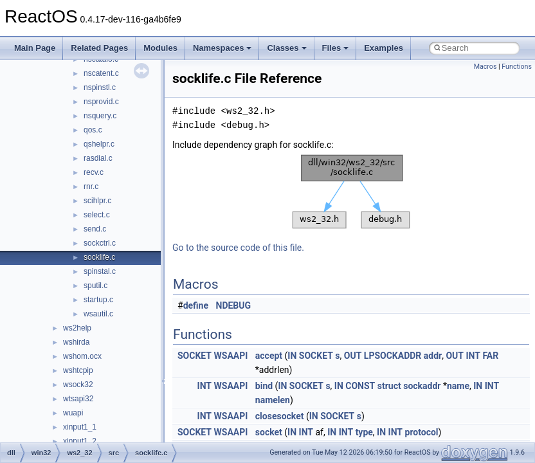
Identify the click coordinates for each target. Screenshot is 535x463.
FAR (490, 355)
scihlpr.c (97, 200)
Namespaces (222, 48)
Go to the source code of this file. (238, 247)
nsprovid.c (101, 101)
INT (473, 355)
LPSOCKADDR (393, 355)
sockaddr (421, 386)
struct (389, 386)
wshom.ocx (82, 356)
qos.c (93, 129)
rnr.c (91, 186)
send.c (95, 228)
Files (335, 48)
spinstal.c (100, 271)
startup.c (98, 299)
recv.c (94, 172)
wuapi (73, 412)
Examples (383, 48)
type (364, 432)
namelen (272, 400)
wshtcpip (78, 370)
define (195, 305)
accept (268, 355)
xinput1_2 (79, 441)
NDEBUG (233, 305)
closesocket (279, 416)
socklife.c (99, 257)
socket (268, 432)
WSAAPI (231, 355)
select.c (97, 214)
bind (264, 386)
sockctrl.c (100, 243)
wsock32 (78, 384)
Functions (517, 66)
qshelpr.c (99, 144)
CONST (360, 386)
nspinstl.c (100, 87)
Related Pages (99, 48)
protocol (422, 432)
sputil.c (95, 285)
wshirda (76, 342)
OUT (353, 355)
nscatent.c (101, 73)
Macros (485, 66)
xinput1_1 (79, 426)
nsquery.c (100, 115)
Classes (286, 48)
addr (433, 355)
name (458, 386)
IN (291, 355)
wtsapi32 (78, 398)
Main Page (34, 48)
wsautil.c (98, 313)
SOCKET (194, 355)
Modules (160, 48)
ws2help (77, 327)
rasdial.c (98, 158)
